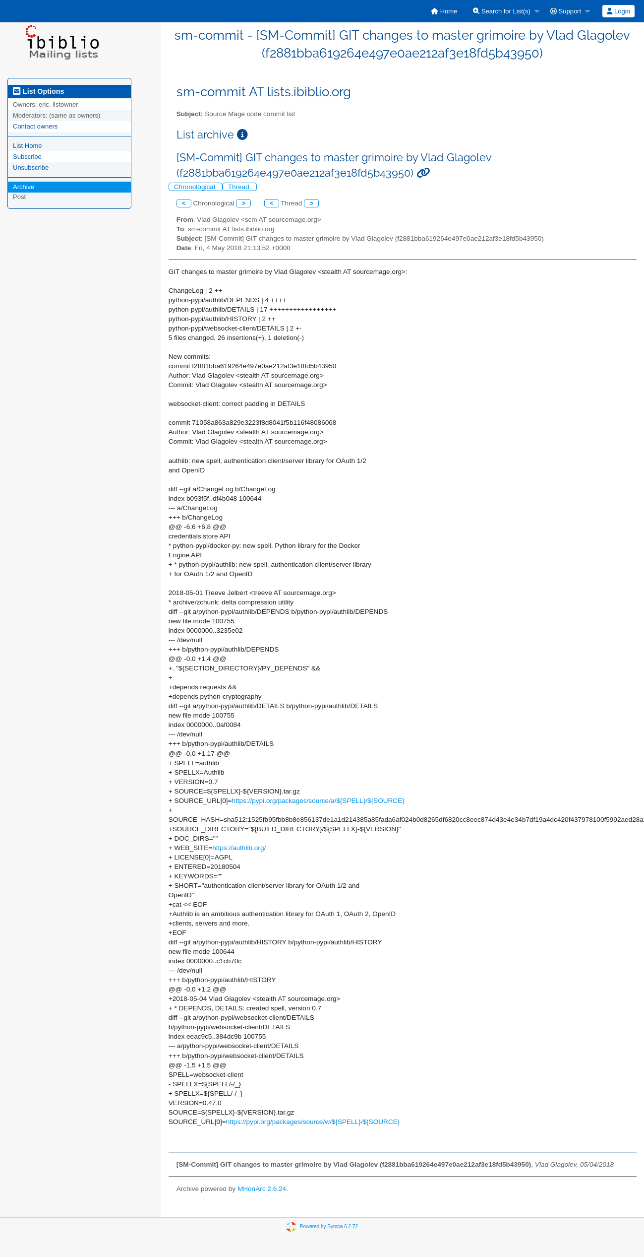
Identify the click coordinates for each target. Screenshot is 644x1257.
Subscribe (27, 156)
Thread (239, 187)
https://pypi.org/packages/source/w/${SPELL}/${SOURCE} (313, 1121)
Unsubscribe (31, 167)
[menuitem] (444, 11)
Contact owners (35, 126)
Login (618, 11)
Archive (23, 187)
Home (444, 11)
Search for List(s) (501, 11)
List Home (27, 145)
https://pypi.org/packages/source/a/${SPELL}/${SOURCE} (318, 800)
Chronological (195, 187)
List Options (38, 91)
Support (565, 11)
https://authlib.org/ (239, 848)
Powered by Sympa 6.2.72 (329, 1226)
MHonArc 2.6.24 (261, 1188)
